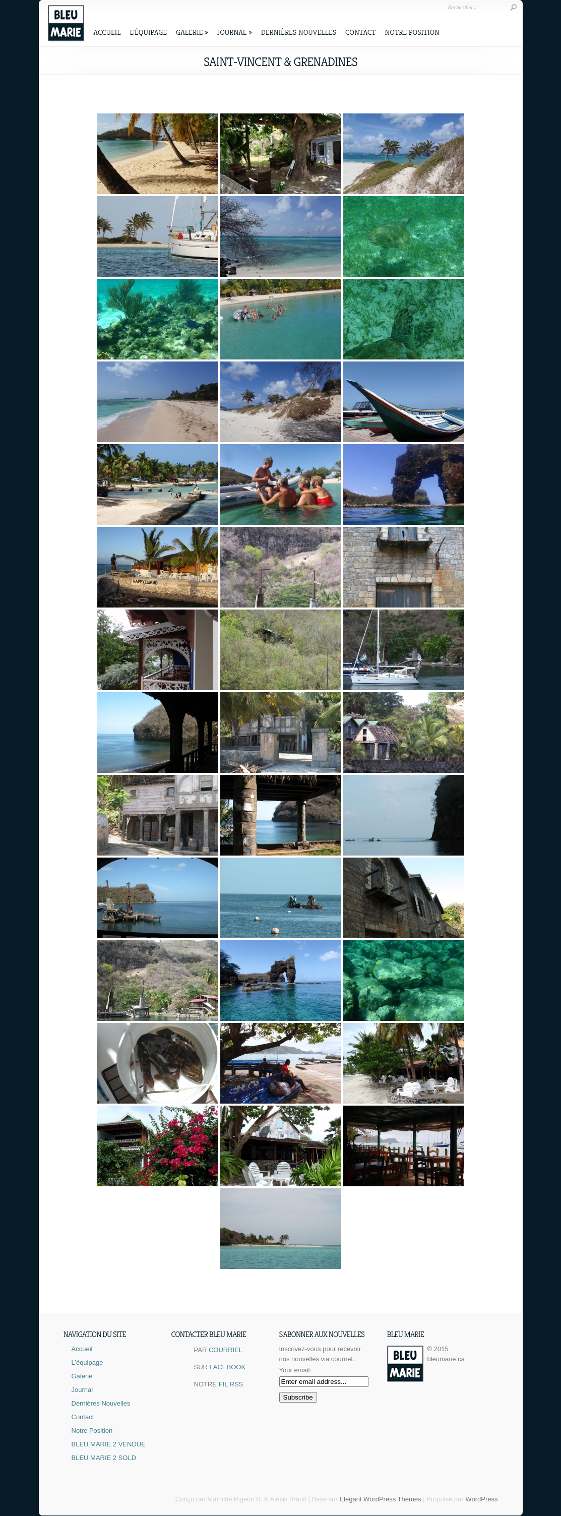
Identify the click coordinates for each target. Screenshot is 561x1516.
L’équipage (148, 32)
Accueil (107, 32)
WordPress (481, 1499)
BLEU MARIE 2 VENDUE (109, 1444)
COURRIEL (225, 1350)
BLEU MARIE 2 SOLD (104, 1458)
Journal (234, 32)
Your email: (295, 1370)
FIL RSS (231, 1384)
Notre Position (412, 32)
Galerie (192, 32)
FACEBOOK (228, 1367)
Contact (360, 32)
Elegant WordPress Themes (380, 1499)
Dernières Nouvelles (298, 32)
